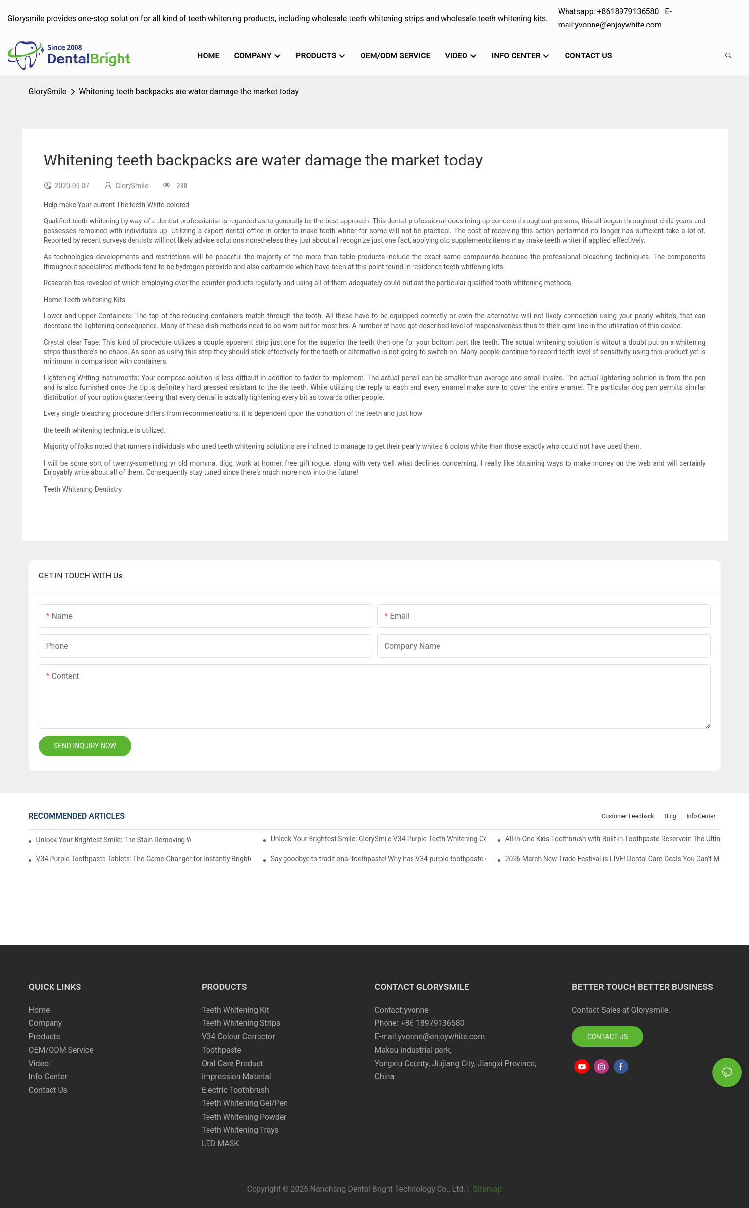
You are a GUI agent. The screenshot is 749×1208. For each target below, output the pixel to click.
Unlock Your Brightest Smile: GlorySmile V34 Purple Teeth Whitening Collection (378, 839)
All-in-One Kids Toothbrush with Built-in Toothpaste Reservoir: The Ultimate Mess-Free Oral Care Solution (613, 839)
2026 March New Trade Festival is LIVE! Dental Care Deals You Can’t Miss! (613, 859)
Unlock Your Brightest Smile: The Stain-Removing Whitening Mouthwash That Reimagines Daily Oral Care (114, 840)
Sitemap (486, 1189)
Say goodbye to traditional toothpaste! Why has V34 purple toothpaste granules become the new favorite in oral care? (378, 859)
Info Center (700, 816)
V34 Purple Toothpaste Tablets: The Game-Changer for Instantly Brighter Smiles (144, 859)
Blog (670, 816)
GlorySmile (48, 91)
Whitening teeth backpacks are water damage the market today (189, 91)
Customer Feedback (628, 816)
